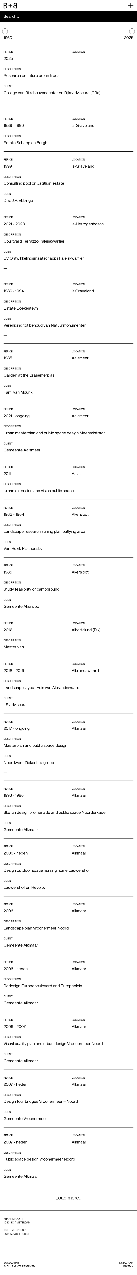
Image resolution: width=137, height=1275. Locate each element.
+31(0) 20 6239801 (15, 1230)
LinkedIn (127, 1266)
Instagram (125, 1262)
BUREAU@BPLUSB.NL (17, 1234)
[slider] (5, 31)
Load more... (68, 1198)
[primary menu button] (130, 5)
